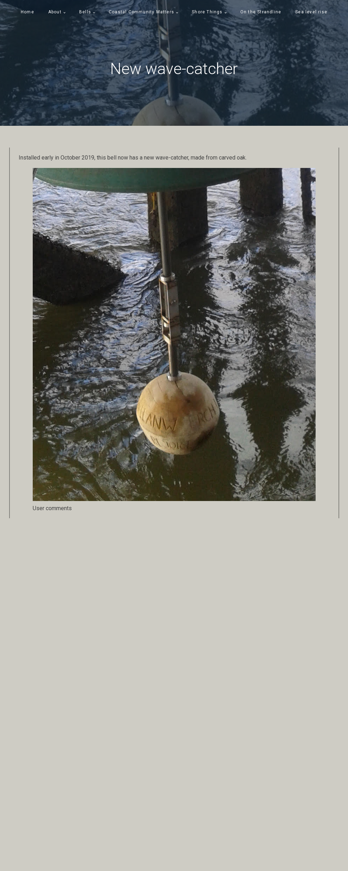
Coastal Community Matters (141, 11)
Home (27, 11)
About (55, 11)
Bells (85, 11)
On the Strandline (260, 11)
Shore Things (207, 11)
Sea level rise (311, 11)
